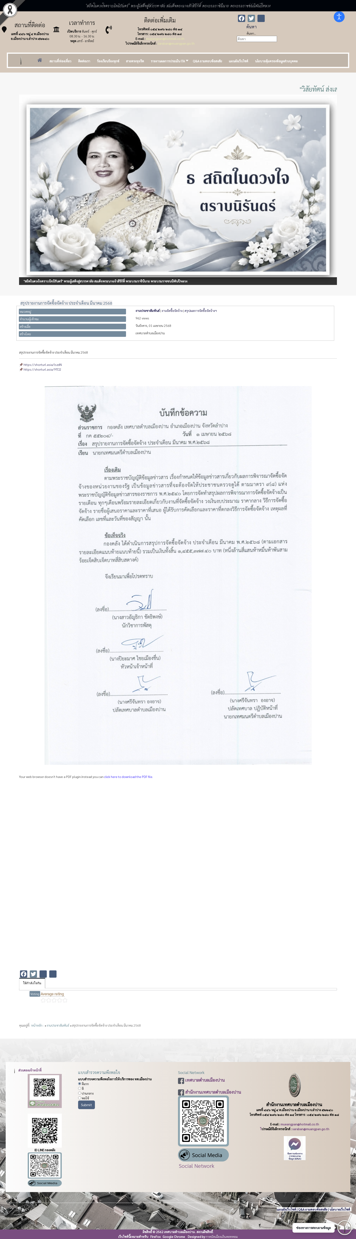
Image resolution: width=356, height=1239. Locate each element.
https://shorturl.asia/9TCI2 (42, 369)
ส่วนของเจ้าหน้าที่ (26, 1070)
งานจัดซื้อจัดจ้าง (172, 311)
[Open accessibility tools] (339, 16)
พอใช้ (83, 1098)
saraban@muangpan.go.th (176, 43)
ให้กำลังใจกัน (32, 983)
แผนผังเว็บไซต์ (286, 1209)
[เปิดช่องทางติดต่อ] (344, 1227)
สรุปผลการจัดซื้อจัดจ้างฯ (201, 311)
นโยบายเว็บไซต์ (340, 1209)
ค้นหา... (251, 33)
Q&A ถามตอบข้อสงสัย (312, 1209)
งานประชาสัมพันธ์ (148, 311)
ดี (81, 1088)
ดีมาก (83, 1084)
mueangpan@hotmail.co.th (165, 38)
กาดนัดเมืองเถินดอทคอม (222, 1236)
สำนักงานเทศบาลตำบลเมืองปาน (213, 1092)
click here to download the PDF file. (128, 777)
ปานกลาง (86, 1093)
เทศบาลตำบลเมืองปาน (205, 1080)
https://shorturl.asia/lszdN (43, 364)
